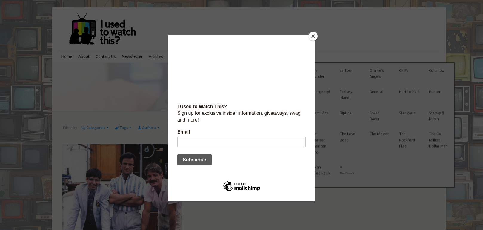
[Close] (313, 36)
